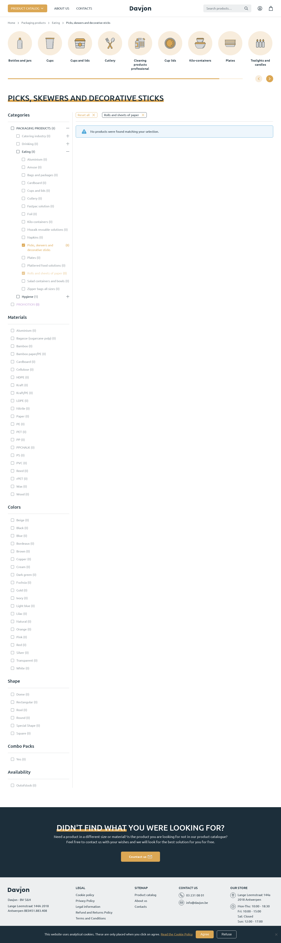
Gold (19, 590)
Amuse (32, 167)
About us (61, 8)
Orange (21, 629)
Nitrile (20, 408)
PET (19, 432)
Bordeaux (23, 543)
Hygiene (27, 296)
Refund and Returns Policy (94, 912)
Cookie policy (85, 895)
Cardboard (34, 183)
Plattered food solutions (44, 265)
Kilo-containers (37, 222)
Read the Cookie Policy (177, 934)
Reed (20, 471)
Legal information (88, 906)
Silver (20, 652)
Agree (204, 934)
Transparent (24, 660)
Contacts (84, 8)
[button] (269, 78)
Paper (20, 416)
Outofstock (24, 785)
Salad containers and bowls (46, 281)
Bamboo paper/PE (28, 354)
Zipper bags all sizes (41, 289)
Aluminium (35, 159)
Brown (20, 551)
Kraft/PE (22, 393)
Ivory (19, 598)
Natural (21, 621)
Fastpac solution (38, 206)
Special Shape (26, 725)
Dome (20, 694)
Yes (18, 759)
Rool (19, 710)
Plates (31, 257)
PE (18, 424)
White (20, 668)
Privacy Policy (85, 900)
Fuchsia (21, 582)
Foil (29, 214)
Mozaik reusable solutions (45, 229)
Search (246, 8)
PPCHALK (23, 447)
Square (21, 733)
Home (11, 22)
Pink (19, 637)
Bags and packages (40, 175)
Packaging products (33, 22)
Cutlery (32, 198)
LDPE (20, 400)
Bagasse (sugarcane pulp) (33, 338)
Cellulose (22, 369)
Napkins (32, 237)
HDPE (20, 377)
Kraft (19, 385)
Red (19, 645)
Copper (21, 559)
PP (18, 439)
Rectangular (24, 702)
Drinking (28, 144)
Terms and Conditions (91, 918)
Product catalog (25, 8)
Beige (20, 520)
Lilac (19, 613)
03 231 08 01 (195, 895)
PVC (19, 463)
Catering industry (34, 136)
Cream (21, 567)
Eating (56, 22)
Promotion (25, 304)
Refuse (226, 934)
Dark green (24, 574)
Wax (19, 486)
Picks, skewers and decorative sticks (40, 247)
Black (20, 528)
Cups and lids (36, 190)
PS (18, 455)
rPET (19, 478)
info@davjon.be (197, 902)
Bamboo (22, 346)
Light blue (23, 606)
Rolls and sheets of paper (44, 273)
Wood (20, 494)
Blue (19, 535)
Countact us (137, 856)
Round (20, 717)
